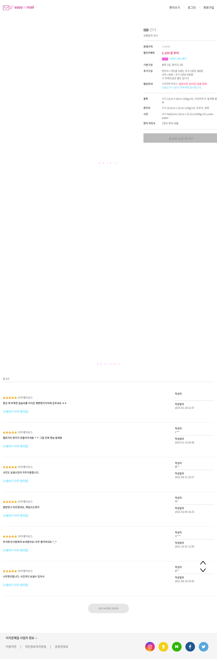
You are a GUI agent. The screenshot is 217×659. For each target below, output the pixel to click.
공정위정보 (61, 646)
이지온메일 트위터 (203, 647)
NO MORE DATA (108, 608)
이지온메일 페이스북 (190, 647)
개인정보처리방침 (35, 646)
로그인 (192, 7)
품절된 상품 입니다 (180, 137)
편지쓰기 (174, 7)
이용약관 (11, 646)
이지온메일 (18, 7)
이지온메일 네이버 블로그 (177, 647)
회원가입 (208, 7)
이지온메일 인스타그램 (150, 647)
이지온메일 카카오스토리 (163, 647)
